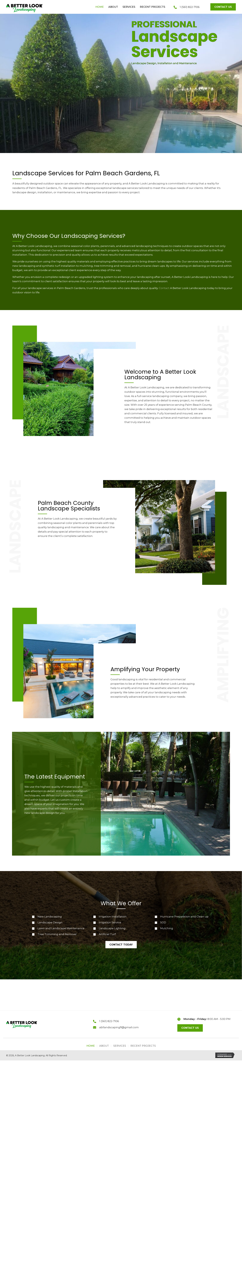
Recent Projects (143, 1046)
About (104, 1046)
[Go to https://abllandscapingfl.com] (20, 7)
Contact (164, 288)
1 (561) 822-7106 (190, 7)
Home (90, 1046)
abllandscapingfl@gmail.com (119, 1027)
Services (119, 1046)
